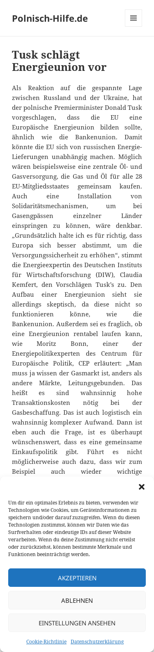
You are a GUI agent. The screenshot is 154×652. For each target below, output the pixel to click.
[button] (142, 487)
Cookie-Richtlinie (46, 641)
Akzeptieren (77, 578)
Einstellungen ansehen (77, 623)
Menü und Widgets (133, 26)
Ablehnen (77, 600)
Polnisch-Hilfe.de (50, 18)
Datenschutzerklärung (97, 641)
